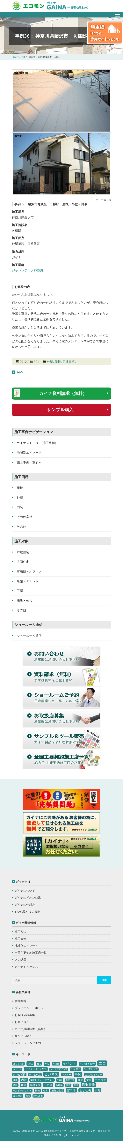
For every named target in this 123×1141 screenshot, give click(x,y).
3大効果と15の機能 (27, 911)
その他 (21, 526)
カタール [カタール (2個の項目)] (17, 1069)
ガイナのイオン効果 (28, 897)
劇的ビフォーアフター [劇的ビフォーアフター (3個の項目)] (42, 1080)
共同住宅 (23, 562)
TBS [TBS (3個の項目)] (39, 1063)
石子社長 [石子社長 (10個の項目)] (85, 1090)
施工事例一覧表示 (29, 462)
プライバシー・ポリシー (31, 1008)
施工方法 (20, 932)
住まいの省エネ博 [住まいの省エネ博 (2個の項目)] (93, 1074)
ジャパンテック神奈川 (27, 270)
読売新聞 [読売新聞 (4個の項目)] (17, 1095)
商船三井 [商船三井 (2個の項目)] (70, 1080)
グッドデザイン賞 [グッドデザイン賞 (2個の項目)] (58, 1069)
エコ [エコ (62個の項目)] (102, 1063)
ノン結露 (20, 960)
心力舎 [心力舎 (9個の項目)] (48, 1085)
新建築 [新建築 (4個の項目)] (59, 1085)
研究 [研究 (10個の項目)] (97, 1090)
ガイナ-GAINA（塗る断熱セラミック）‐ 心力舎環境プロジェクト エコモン (61, 1120)
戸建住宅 (68, 362)
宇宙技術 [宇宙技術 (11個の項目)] (100, 1080)
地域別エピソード (29, 452)
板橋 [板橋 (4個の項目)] (37, 1090)
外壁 (50, 362)
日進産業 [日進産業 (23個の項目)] (88, 1084)
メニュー (115, 13)
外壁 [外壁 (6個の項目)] (80, 1080)
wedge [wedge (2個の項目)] (56, 1063)
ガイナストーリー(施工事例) (36, 443)
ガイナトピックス (26, 966)
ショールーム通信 (29, 636)
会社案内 (20, 1001)
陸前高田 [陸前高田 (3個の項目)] (38, 1095)
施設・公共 (24, 600)
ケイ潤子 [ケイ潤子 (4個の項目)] (75, 1069)
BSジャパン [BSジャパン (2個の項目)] (18, 1063)
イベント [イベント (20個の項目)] (69, 1063)
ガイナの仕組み (25, 904)
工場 (20, 591)
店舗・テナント (28, 581)
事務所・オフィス (29, 571)
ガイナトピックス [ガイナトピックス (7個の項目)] (36, 1069)
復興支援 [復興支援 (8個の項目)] (35, 1085)
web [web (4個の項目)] (47, 1063)
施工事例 (20, 939)
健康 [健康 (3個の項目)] (15, 1080)
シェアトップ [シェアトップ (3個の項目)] (91, 1069)
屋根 (58, 362)
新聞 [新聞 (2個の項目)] (76, 1085)
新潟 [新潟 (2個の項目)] (68, 1085)
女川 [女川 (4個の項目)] (88, 1080)
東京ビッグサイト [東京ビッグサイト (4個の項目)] (22, 1090)
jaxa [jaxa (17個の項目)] (30, 1063)
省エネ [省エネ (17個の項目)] (71, 1090)
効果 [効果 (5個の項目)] (59, 1080)
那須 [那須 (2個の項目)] (28, 1095)
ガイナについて (25, 890)
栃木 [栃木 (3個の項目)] (45, 1090)
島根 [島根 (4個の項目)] (15, 1085)
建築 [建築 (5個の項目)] (23, 1085)
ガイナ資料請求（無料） (63, 393)
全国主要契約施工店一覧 (31, 953)
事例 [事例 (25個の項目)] (78, 1074)
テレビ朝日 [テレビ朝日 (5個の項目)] (19, 1074)
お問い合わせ (23, 1022)
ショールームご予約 (28, 1043)
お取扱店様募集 (25, 1015)
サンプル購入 (60, 409)
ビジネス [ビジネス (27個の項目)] (51, 1074)
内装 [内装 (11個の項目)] (24, 1080)
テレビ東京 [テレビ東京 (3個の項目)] (35, 1074)
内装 (20, 507)
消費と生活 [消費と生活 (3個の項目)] (57, 1090)
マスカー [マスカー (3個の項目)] (66, 1074)
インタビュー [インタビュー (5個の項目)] (87, 1063)
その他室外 (24, 517)
